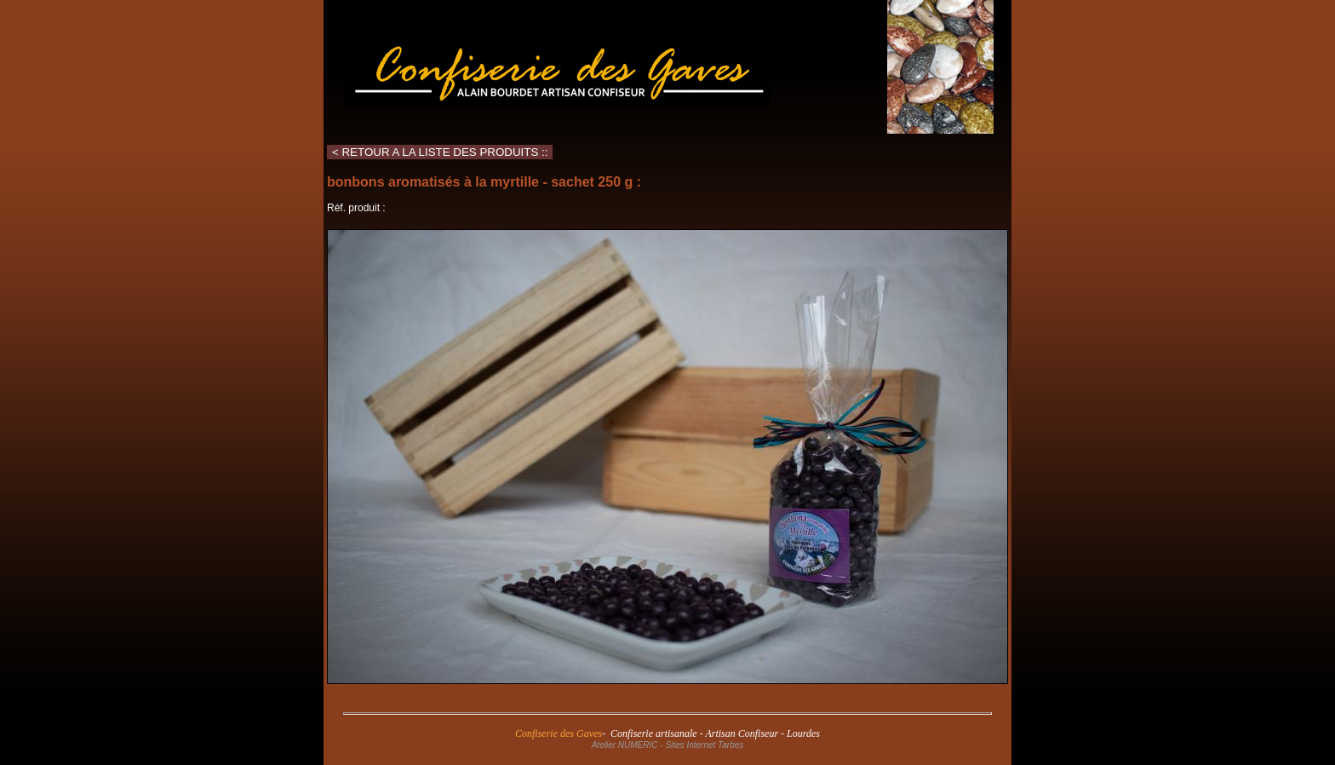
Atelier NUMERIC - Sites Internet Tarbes (668, 745)
